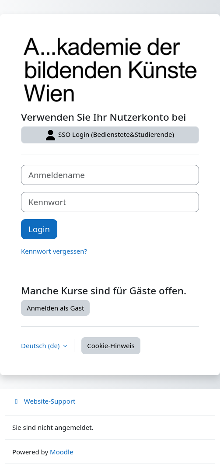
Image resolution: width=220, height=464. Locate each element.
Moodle (61, 451)
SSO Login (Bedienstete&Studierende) (110, 135)
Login (39, 228)
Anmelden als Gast (55, 308)
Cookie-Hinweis (110, 345)
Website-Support (44, 401)
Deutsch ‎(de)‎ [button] (41, 345)
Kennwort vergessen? (54, 251)
